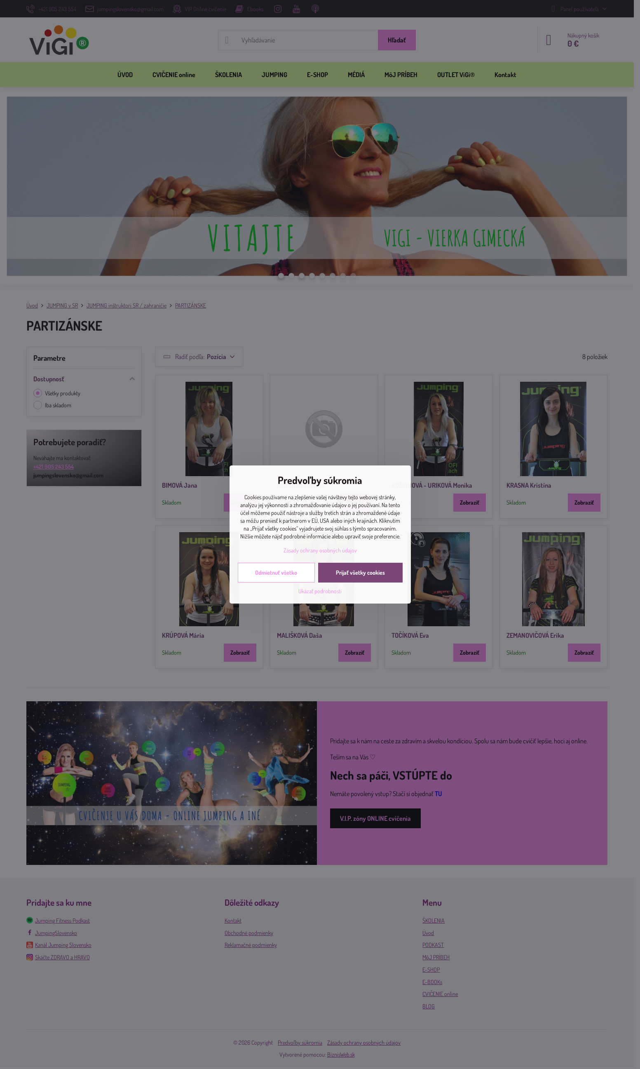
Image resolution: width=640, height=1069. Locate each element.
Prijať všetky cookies (360, 572)
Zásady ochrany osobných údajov (320, 550)
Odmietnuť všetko (276, 572)
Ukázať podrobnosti (320, 590)
